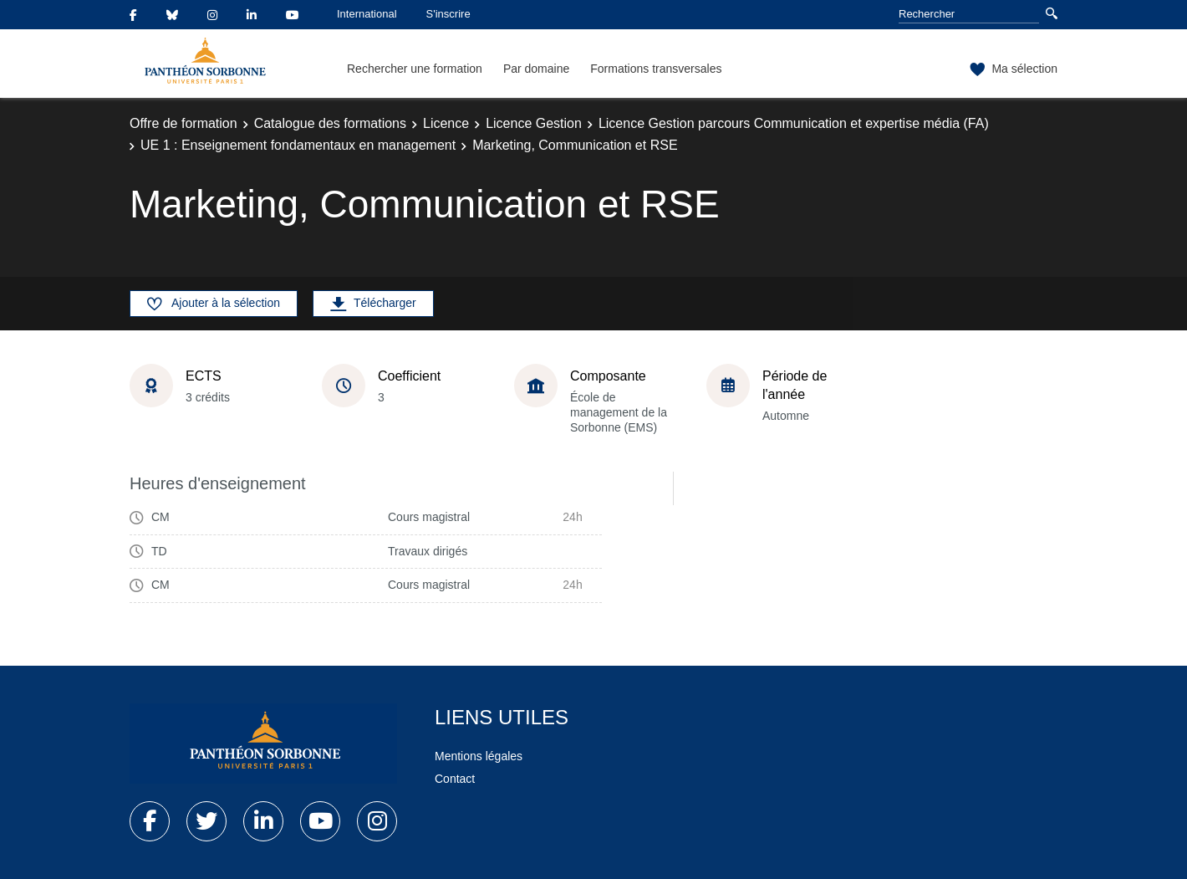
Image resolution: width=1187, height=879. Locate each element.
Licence (446, 123)
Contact (455, 778)
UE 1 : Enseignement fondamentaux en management (298, 145)
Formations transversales (655, 68)
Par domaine (536, 68)
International (367, 14)
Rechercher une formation (414, 68)
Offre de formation (183, 123)
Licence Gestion (534, 123)
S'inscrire (448, 14)
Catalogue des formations (330, 123)
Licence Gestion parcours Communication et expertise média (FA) (794, 123)
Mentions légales (478, 756)
